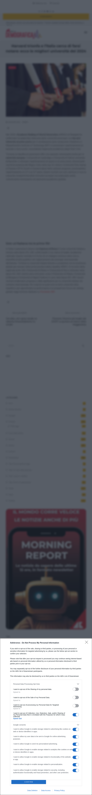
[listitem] (46, 684)
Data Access (46, 790)
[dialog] (46, 716)
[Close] (87, 643)
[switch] (76, 689)
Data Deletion (32, 790)
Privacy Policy (59, 790)
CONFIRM (28, 782)
